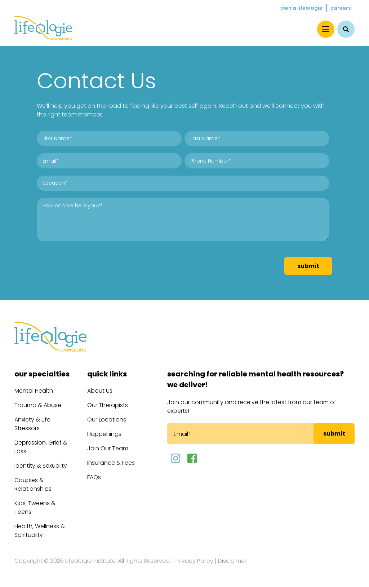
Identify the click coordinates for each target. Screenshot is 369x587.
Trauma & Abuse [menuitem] (37, 405)
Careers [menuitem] (340, 8)
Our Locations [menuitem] (106, 419)
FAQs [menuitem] (94, 477)
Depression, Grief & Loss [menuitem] (40, 446)
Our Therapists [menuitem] (107, 405)
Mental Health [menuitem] (33, 391)
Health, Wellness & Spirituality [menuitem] (39, 530)
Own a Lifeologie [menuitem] (301, 8)
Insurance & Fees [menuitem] (111, 463)
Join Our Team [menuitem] (107, 448)
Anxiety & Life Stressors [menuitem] (32, 423)
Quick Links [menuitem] (107, 374)
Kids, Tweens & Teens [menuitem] (34, 507)
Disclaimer (232, 561)
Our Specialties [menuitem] (42, 374)
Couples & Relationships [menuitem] (33, 484)
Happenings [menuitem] (104, 434)
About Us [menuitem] (99, 391)
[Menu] (325, 29)
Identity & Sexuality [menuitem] (40, 466)
